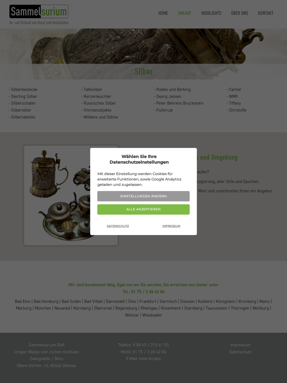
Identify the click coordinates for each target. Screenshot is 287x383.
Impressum (171, 227)
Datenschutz (118, 227)
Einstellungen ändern (143, 196)
